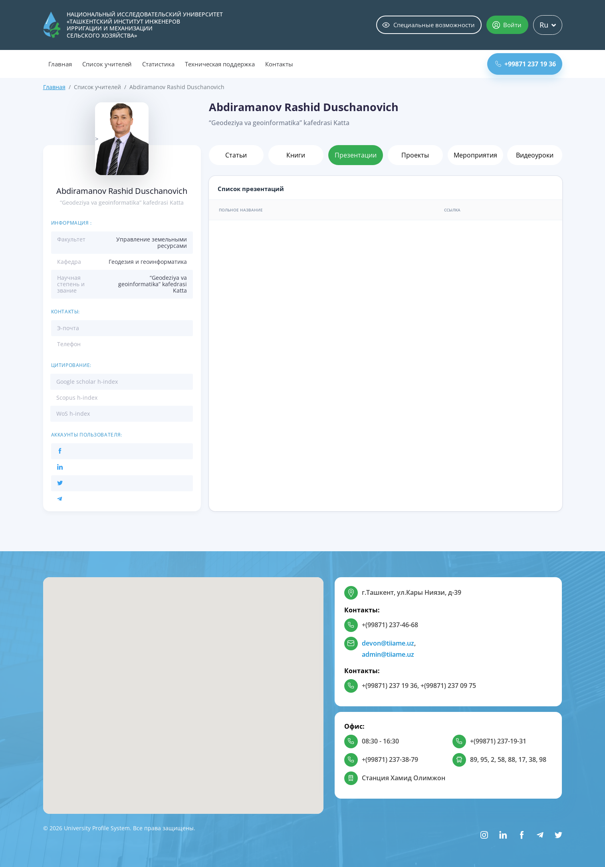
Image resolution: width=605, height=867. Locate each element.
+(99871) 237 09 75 (448, 685)
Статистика (158, 64)
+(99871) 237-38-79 (390, 759)
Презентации (356, 155)
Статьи (236, 155)
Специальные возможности (428, 25)
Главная (60, 64)
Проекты (415, 155)
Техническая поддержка (220, 64)
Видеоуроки (534, 155)
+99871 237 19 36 (525, 64)
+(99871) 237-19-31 (498, 741)
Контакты (279, 64)
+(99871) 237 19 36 (389, 685)
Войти (507, 25)
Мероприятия (475, 155)
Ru (548, 25)
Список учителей (107, 64)
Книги (295, 155)
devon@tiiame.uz (388, 643)
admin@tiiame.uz (388, 654)
